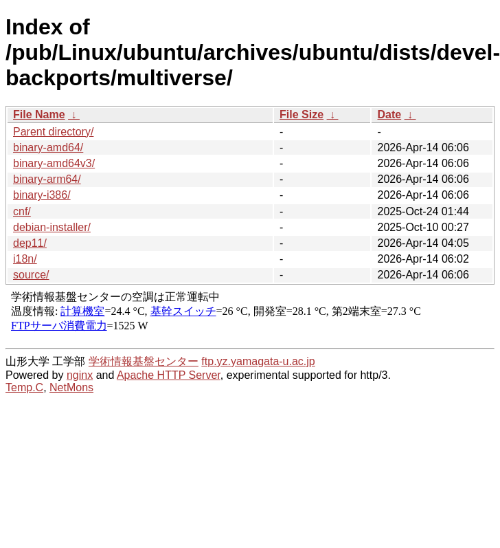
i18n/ (25, 259)
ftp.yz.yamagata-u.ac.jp (258, 361)
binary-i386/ (42, 195)
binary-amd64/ (48, 147)
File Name (39, 114)
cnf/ (22, 211)
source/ (31, 275)
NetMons (71, 387)
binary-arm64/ (47, 179)
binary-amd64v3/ (54, 163)
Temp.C (24, 387)
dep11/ (30, 243)
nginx (80, 375)
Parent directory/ (53, 132)
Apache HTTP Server (168, 375)
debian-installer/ (52, 227)
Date (389, 114)
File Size (301, 114)
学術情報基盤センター (143, 361)
